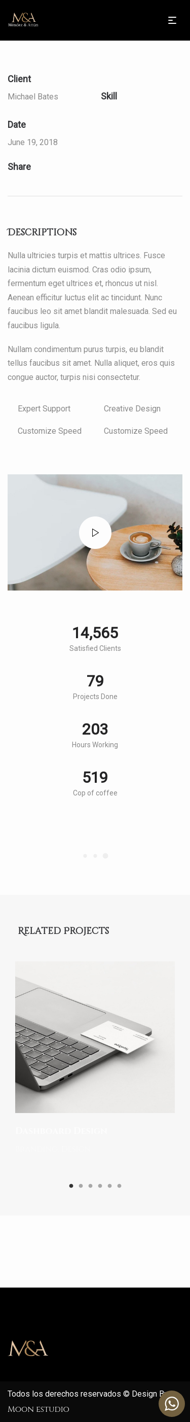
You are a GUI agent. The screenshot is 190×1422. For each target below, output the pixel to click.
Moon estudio (38, 1409)
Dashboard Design (61, 1131)
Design (76, 1148)
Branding (37, 1148)
